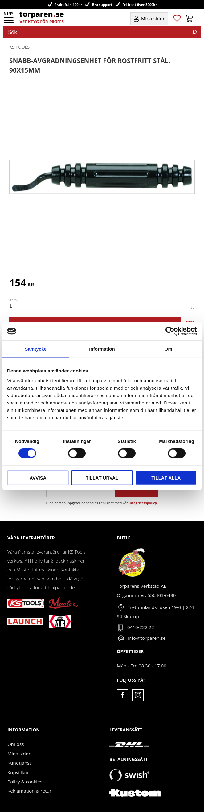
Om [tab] (168, 349)
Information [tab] (102, 349)
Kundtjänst (19, 763)
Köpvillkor (18, 772)
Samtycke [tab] (36, 349)
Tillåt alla (166, 477)
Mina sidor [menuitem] (153, 19)
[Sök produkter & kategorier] (95, 32)
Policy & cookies (24, 781)
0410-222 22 (140, 627)
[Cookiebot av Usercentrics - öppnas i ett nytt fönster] (170, 331)
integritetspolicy (143, 502)
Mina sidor (19, 753)
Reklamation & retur (29, 791)
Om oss (15, 744)
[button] (9, 22)
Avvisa (38, 477)
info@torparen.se (146, 638)
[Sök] (194, 32)
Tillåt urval (102, 477)
